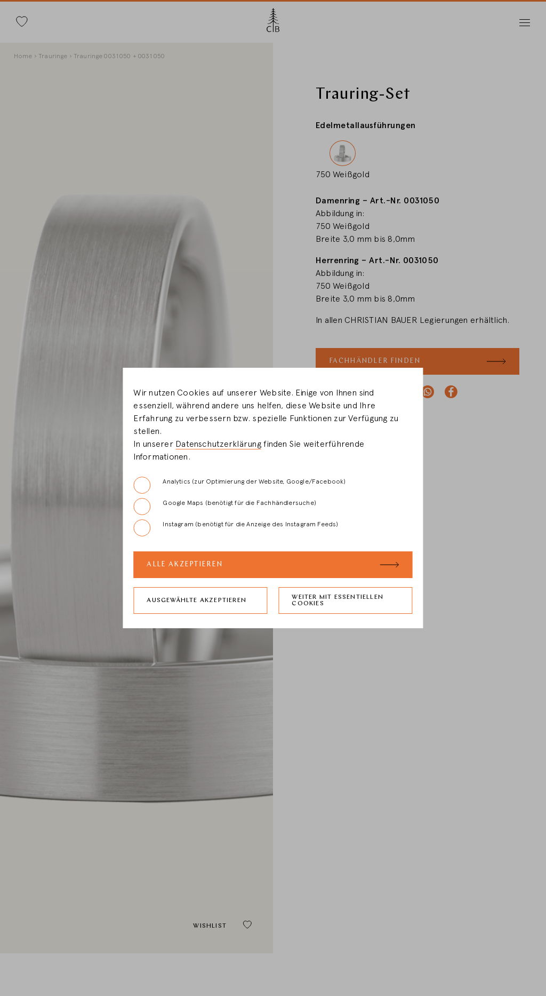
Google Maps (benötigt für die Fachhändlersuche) (224, 506)
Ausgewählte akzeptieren (196, 600)
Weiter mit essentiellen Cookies (337, 600)
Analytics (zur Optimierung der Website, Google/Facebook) (239, 485)
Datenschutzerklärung (218, 444)
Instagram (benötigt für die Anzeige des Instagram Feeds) (235, 527)
